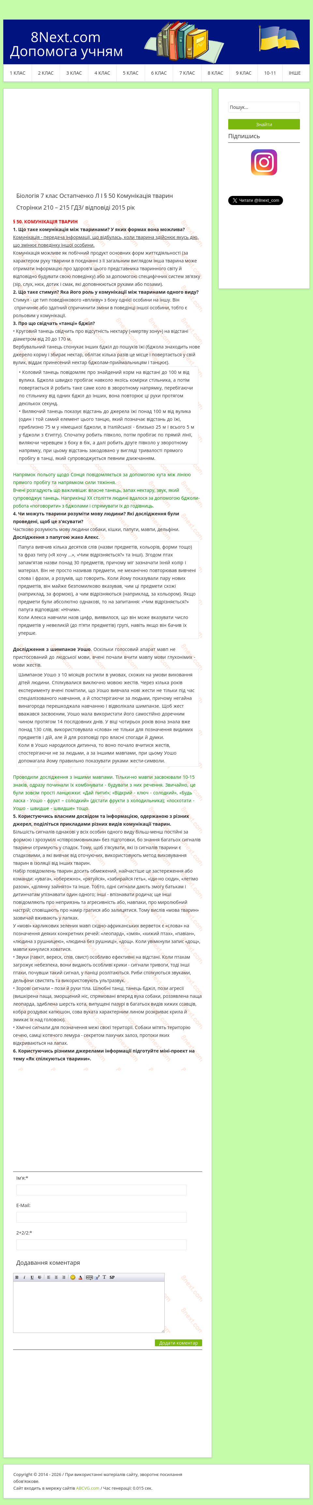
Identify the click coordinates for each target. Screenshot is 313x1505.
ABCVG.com (88, 1488)
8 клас (215, 73)
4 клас (102, 73)
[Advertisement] (107, 144)
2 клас (46, 73)
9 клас (244, 73)
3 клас (74, 73)
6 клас (159, 73)
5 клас (131, 73)
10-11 (270, 73)
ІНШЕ (295, 73)
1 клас (17, 73)
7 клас (187, 73)
